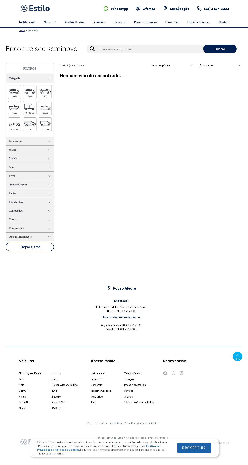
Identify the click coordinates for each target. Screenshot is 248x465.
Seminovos (99, 22)
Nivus (22, 408)
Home (22, 30)
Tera (21, 379)
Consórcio (171, 22)
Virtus (22, 396)
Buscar (220, 49)
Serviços (120, 22)
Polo (21, 384)
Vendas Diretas (74, 22)
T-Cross (56, 373)
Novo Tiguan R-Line (30, 373)
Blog (93, 402)
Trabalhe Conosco (198, 22)
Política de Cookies (67, 451)
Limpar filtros (29, 247)
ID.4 (54, 390)
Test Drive (97, 396)
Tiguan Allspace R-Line (65, 384)
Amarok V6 (58, 402)
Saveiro (56, 396)
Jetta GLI (24, 402)
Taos (54, 379)
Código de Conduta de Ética (140, 402)
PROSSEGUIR (194, 449)
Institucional (27, 22)
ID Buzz (56, 408)
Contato (224, 22)
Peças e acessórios (145, 22)
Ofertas (128, 396)
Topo (237, 356)
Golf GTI (23, 390)
